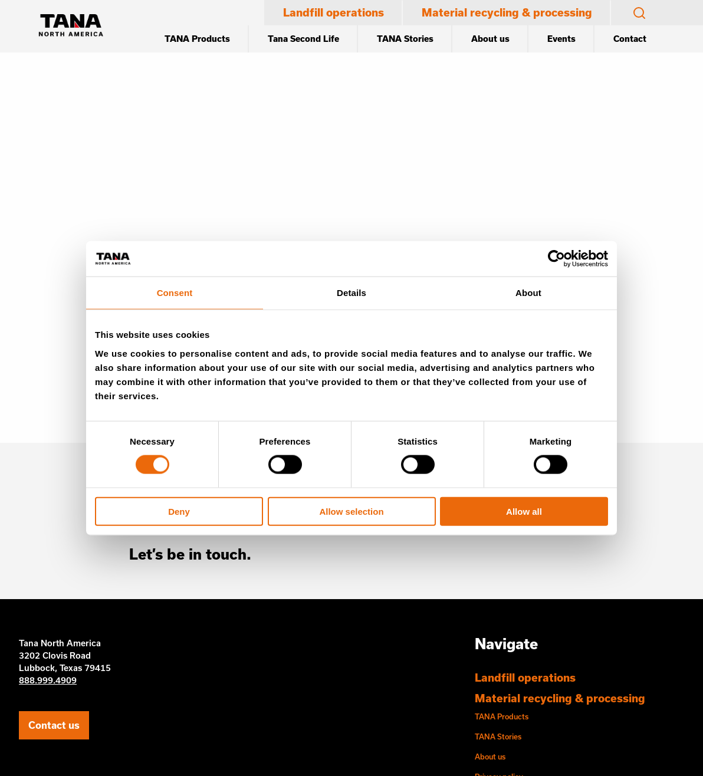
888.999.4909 (48, 680)
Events (561, 39)
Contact (629, 39)
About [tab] (528, 293)
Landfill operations (333, 12)
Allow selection (351, 511)
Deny (179, 511)
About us (490, 39)
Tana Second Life (303, 39)
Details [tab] (351, 293)
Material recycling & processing (507, 12)
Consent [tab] (175, 293)
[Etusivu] (71, 26)
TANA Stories (405, 39)
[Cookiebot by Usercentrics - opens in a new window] (556, 259)
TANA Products (197, 39)
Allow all (524, 511)
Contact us (54, 725)
